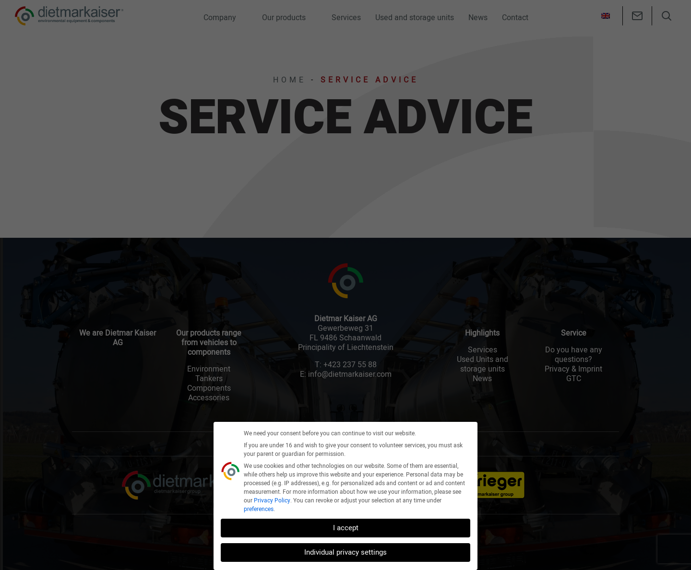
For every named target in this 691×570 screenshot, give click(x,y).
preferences (259, 509)
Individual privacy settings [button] (345, 552)
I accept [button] (345, 528)
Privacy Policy (272, 500)
